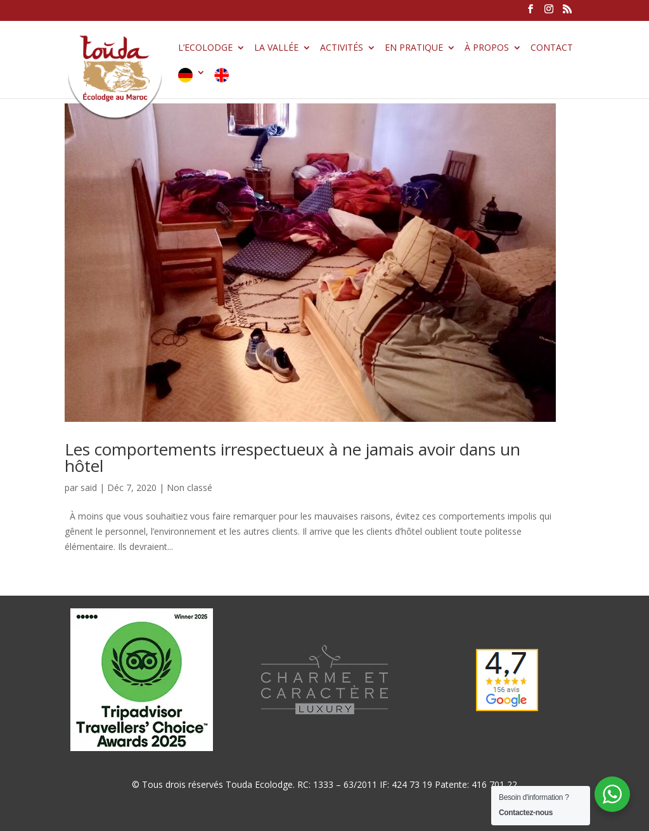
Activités (341, 48)
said (88, 487)
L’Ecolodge (205, 48)
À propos (487, 48)
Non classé (189, 487)
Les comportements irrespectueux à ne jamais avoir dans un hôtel (292, 457)
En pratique (414, 48)
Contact (551, 48)
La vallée (276, 48)
